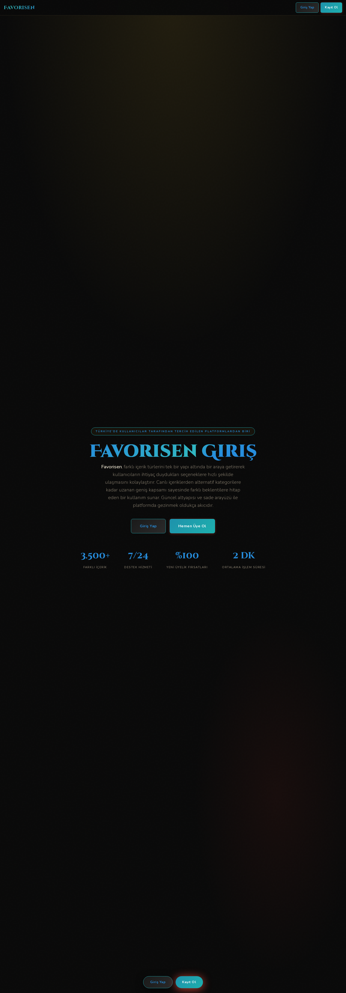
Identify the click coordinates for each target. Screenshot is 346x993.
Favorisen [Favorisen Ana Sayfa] (19, 7)
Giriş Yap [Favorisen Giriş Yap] (307, 7)
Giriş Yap (158, 982)
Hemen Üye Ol (192, 526)
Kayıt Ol (189, 982)
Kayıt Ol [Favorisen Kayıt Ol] (331, 7)
